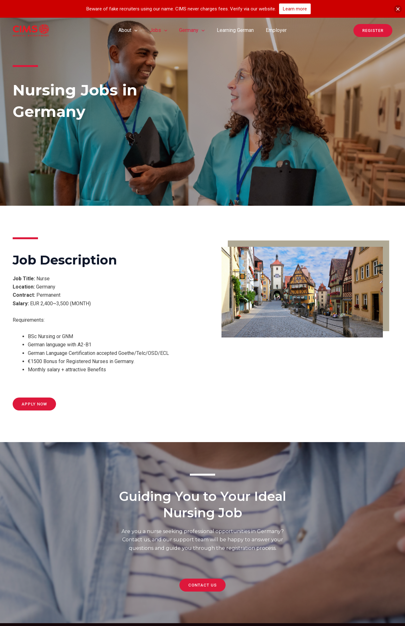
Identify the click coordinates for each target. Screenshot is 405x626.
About (131, 30)
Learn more (295, 9)
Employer (272, 30)
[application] (138, 30)
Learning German (233, 30)
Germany (192, 30)
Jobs (160, 30)
